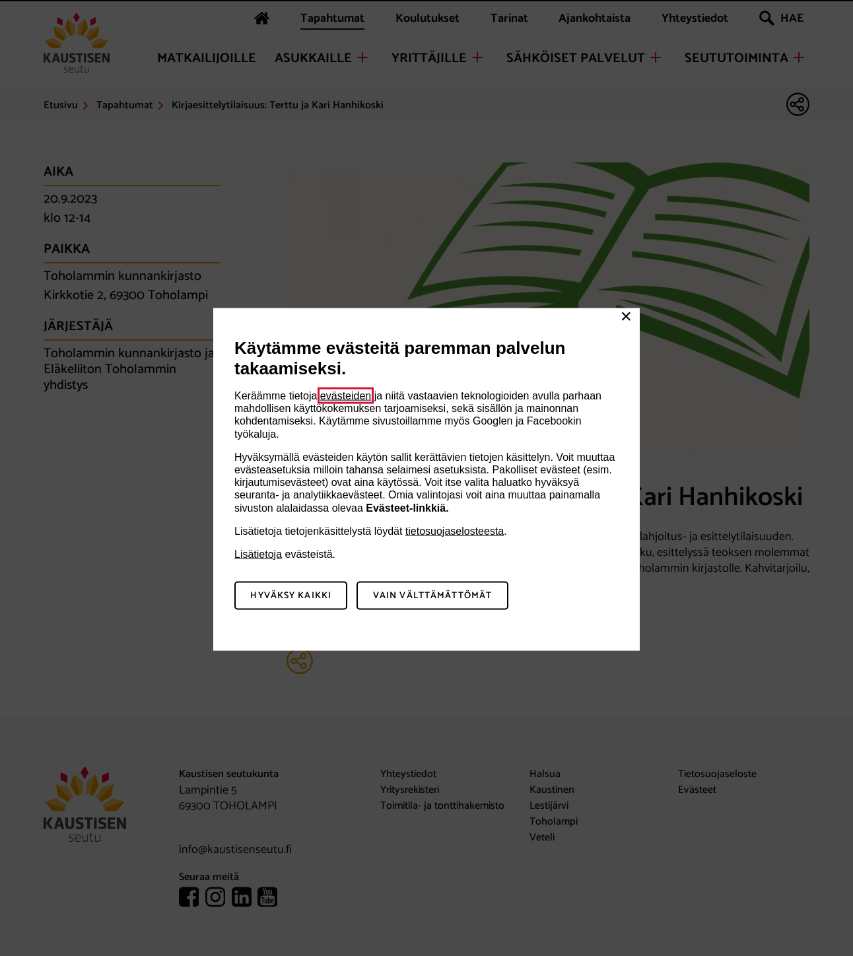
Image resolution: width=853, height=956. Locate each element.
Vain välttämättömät (432, 595)
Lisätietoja (258, 553)
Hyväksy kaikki (290, 595)
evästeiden (345, 395)
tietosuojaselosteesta (454, 530)
